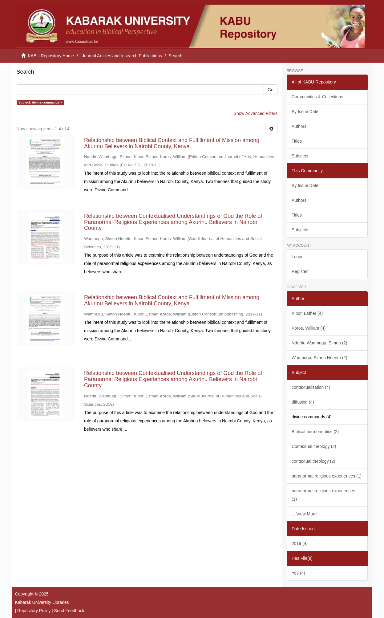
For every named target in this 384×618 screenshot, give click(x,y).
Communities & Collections (317, 96)
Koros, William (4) (308, 328)
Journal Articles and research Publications (122, 55)
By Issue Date (305, 111)
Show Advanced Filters (255, 113)
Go (270, 89)
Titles (297, 141)
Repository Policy (34, 610)
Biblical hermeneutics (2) (315, 431)
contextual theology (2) (313, 461)
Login (297, 256)
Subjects (300, 155)
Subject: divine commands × (40, 102)
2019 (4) (300, 543)
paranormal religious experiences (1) (327, 476)
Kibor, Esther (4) (307, 313)
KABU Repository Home (51, 55)
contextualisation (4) (311, 387)
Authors (299, 126)
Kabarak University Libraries (42, 602)
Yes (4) (298, 573)
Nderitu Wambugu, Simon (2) (319, 342)
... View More (304, 513)
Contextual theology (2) (314, 446)
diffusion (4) (303, 402)
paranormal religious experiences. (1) (324, 495)
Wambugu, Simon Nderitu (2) (319, 357)
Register (300, 271)
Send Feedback (69, 610)
